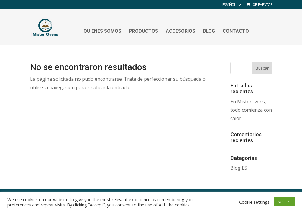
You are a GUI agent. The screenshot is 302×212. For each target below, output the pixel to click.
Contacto (236, 31)
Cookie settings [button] (254, 202)
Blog (209, 31)
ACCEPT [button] (284, 201)
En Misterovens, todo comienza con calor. (251, 110)
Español (229, 5)
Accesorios (180, 31)
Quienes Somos (102, 31)
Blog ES (238, 168)
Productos (143, 31)
